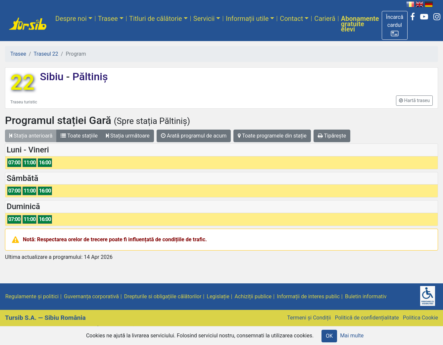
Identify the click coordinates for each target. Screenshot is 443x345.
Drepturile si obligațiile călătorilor (163, 296)
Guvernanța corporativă (91, 296)
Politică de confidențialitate (367, 318)
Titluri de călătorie (155, 18)
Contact (291, 18)
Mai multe (352, 335)
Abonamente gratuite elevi (360, 24)
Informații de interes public (308, 296)
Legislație (218, 296)
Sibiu (53, 76)
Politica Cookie (420, 318)
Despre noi (71, 18)
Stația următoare (128, 136)
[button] (395, 25)
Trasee (108, 18)
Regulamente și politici (32, 296)
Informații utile (247, 18)
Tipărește (332, 136)
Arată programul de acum (193, 136)
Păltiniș (89, 76)
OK (329, 336)
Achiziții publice (253, 296)
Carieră (324, 18)
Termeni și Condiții (309, 318)
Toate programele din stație (272, 136)
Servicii (204, 18)
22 (22, 82)
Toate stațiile (79, 136)
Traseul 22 (46, 54)
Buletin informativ (366, 296)
